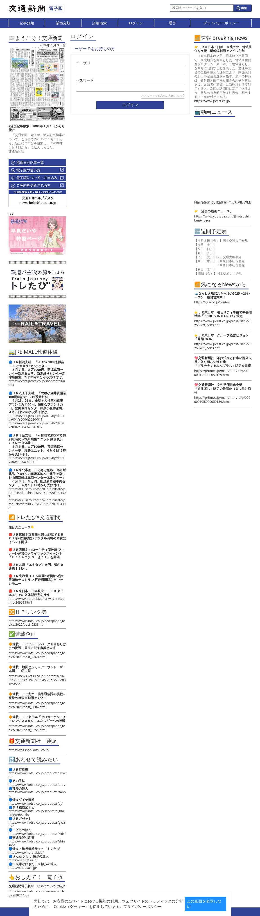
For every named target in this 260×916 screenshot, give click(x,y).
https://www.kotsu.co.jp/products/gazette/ (37, 824)
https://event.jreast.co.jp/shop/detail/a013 (37, 383)
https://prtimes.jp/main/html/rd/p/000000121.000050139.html (222, 373)
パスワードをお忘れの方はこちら (162, 96)
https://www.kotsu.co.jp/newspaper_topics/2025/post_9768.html (37, 655)
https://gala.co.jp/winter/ (212, 302)
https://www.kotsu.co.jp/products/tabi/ (37, 784)
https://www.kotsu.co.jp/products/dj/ (36, 803)
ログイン (130, 105)
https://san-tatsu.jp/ (23, 860)
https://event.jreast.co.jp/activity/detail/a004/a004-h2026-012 (36, 425)
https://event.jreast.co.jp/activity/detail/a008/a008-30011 (36, 460)
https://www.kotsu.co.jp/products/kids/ (37, 833)
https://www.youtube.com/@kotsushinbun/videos (222, 218)
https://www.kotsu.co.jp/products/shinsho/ (37, 843)
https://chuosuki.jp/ (23, 867)
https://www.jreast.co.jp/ (212, 101)
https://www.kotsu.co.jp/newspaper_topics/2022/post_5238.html (37, 623)
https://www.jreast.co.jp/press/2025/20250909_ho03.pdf (222, 323)
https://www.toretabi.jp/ (26, 852)
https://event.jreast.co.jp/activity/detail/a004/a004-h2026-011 (36, 418)
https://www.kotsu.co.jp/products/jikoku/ (37, 775)
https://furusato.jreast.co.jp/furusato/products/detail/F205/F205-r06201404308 (37, 504)
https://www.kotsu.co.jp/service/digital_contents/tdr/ (37, 813)
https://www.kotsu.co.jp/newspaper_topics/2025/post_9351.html (37, 728)
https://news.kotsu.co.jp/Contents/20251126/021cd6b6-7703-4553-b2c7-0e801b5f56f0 (37, 680)
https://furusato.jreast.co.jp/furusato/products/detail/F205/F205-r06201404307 (37, 493)
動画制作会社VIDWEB (233, 202)
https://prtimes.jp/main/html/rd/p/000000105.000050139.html (222, 399)
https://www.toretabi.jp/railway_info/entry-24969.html (36, 600)
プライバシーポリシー (123, 906)
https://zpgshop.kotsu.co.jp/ (29, 750)
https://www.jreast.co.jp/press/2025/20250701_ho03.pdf (222, 346)
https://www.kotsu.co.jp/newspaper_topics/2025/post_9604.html (37, 705)
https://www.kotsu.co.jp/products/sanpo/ (37, 794)
